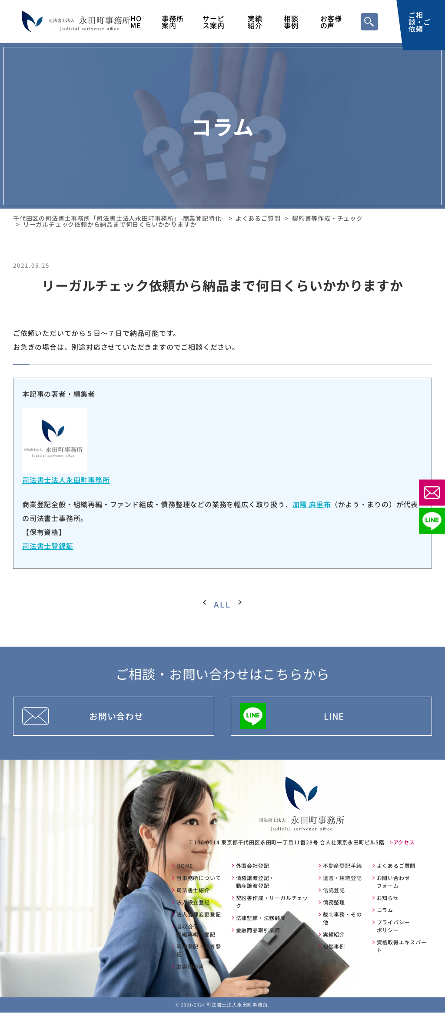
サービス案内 (213, 21)
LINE (334, 716)
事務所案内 (172, 21)
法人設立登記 (193, 902)
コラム (385, 910)
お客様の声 (331, 21)
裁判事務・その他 (342, 918)
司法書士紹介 (193, 890)
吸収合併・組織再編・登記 (196, 930)
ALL (222, 604)
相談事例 (291, 21)
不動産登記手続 (342, 866)
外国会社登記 (252, 866)
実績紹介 (255, 21)
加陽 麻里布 (311, 504)
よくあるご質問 (396, 866)
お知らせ (388, 898)
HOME (136, 21)
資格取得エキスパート (402, 946)
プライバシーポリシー (393, 926)
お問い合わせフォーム (393, 882)
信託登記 (334, 890)
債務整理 (334, 902)
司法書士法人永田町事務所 (66, 480)
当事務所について (198, 878)
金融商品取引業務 (258, 930)
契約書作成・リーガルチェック (272, 902)
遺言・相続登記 (342, 878)
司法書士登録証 (47, 546)
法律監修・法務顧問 (261, 918)
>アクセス (402, 842)
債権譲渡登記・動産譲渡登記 (255, 882)
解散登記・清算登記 (198, 950)
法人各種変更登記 (198, 914)
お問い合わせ (116, 716)
